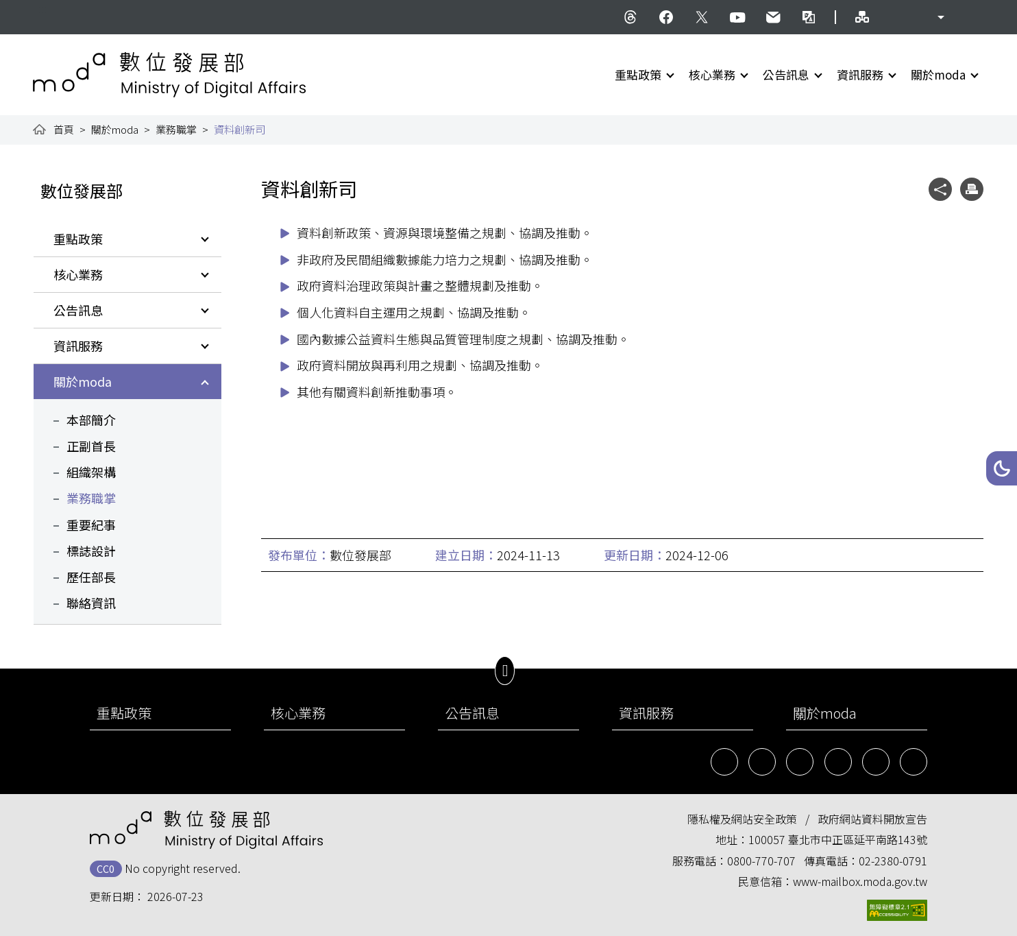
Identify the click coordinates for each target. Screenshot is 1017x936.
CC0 (105, 868)
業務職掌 (176, 129)
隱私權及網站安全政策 (742, 819)
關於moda (938, 74)
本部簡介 (91, 420)
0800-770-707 (761, 860)
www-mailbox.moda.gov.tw (860, 881)
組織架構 (91, 472)
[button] (1001, 468)
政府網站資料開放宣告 (872, 819)
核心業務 (712, 74)
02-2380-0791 (893, 860)
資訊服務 (860, 74)
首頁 (63, 129)
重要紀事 (91, 524)
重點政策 (638, 74)
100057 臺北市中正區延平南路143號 (837, 839)
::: (42, 8)
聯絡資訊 (91, 603)
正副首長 (91, 446)
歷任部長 (91, 577)
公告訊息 (786, 74)
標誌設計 (91, 551)
